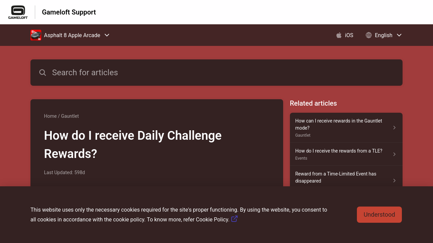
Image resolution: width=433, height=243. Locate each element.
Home (50, 116)
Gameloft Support (69, 12)
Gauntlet (70, 116)
